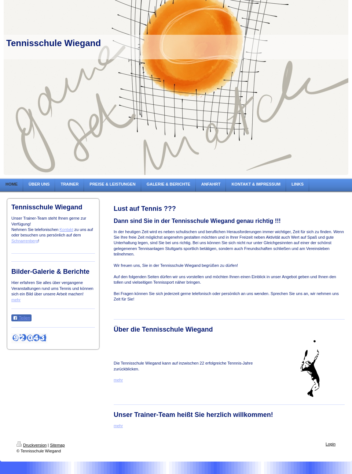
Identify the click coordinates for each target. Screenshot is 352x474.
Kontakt (66, 229)
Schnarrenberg (24, 241)
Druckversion (31, 445)
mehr (16, 300)
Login (331, 444)
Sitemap (57, 445)
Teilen (21, 318)
